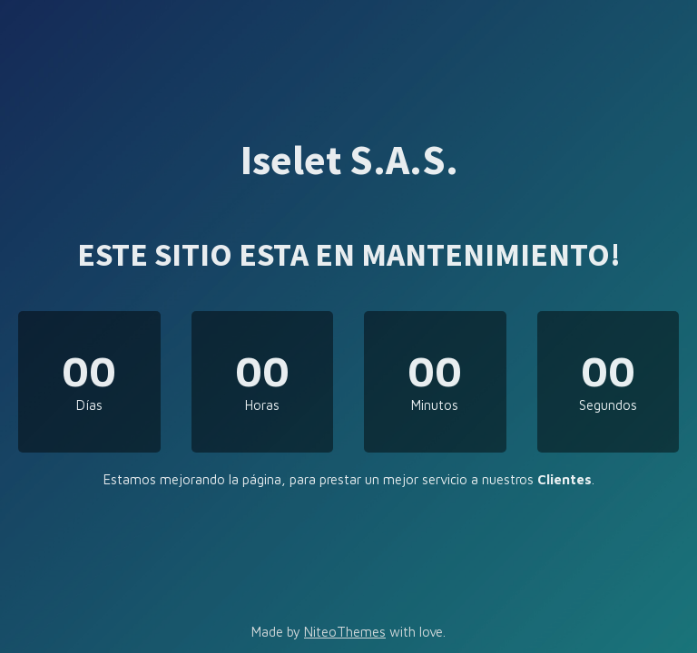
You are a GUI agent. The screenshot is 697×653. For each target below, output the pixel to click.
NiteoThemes (345, 631)
